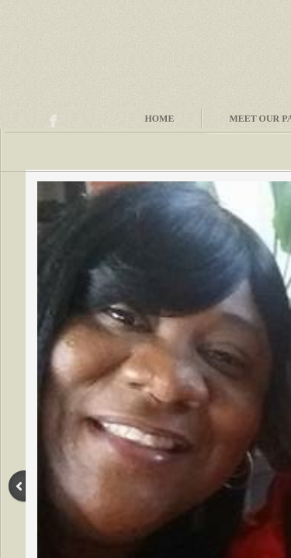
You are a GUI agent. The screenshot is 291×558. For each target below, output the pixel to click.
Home (159, 118)
